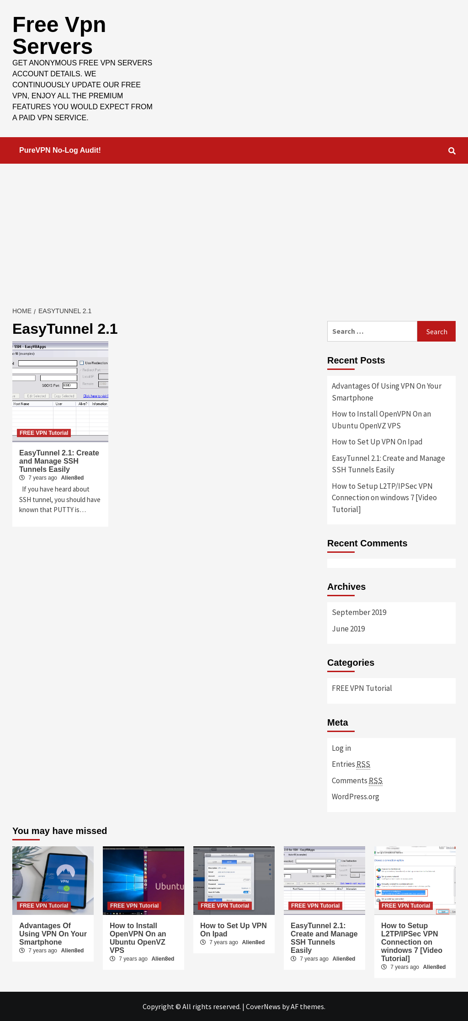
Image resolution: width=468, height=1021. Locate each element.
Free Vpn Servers (59, 35)
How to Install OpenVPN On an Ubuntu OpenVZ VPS (381, 420)
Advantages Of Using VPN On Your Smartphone (386, 392)
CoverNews (263, 1006)
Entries (351, 764)
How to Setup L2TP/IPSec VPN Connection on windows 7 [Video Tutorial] (384, 497)
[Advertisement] (234, 232)
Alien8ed (72, 478)
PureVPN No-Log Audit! (60, 150)
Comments (357, 780)
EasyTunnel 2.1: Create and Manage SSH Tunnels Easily (59, 461)
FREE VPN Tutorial (44, 433)
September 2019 (359, 612)
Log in (341, 748)
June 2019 (348, 629)
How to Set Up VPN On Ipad (377, 442)
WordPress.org (355, 796)
